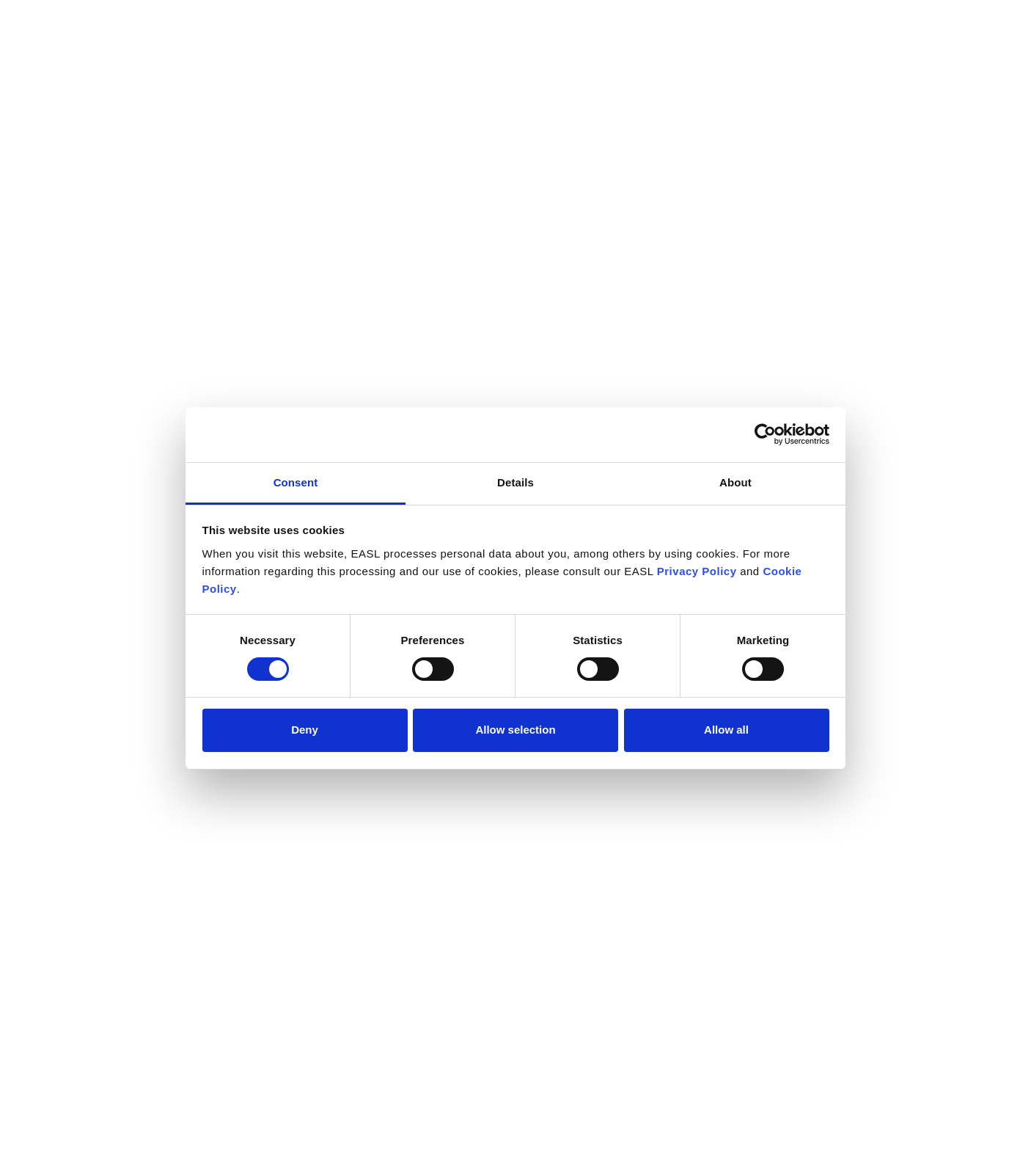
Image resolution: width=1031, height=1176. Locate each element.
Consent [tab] (296, 482)
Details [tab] (515, 482)
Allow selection (515, 729)
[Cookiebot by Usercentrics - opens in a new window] (765, 434)
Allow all (726, 729)
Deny (304, 729)
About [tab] (735, 482)
